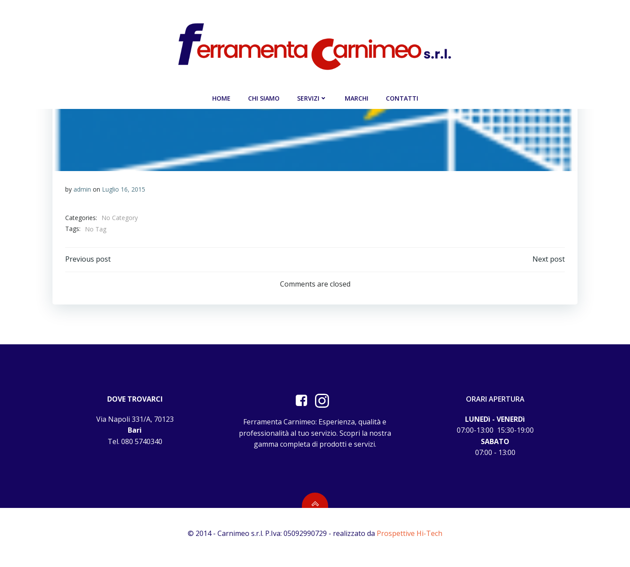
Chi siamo (264, 97)
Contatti (402, 97)
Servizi (312, 97)
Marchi (356, 97)
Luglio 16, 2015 (123, 189)
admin (82, 189)
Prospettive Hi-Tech (409, 541)
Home (221, 97)
